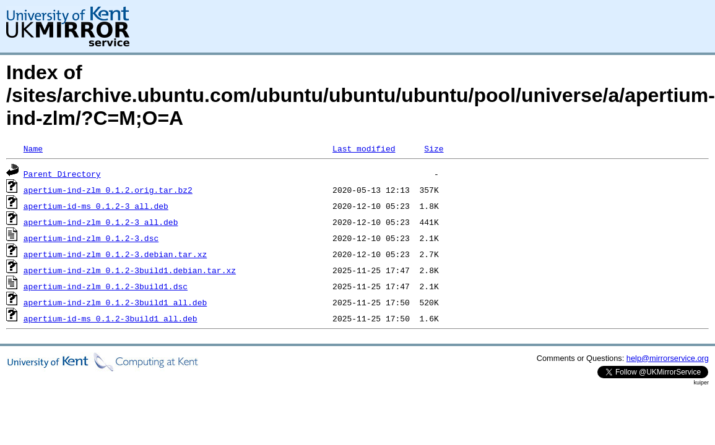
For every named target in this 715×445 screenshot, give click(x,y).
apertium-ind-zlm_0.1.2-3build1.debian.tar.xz (130, 270)
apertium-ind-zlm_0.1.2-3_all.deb (101, 221)
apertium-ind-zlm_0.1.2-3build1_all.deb (115, 302)
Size (433, 148)
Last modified (363, 148)
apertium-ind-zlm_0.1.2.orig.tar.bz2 (108, 189)
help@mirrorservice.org (667, 358)
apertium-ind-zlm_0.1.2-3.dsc (91, 238)
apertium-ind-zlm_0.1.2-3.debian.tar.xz (115, 254)
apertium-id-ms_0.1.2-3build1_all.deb (110, 318)
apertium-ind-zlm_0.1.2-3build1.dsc (106, 286)
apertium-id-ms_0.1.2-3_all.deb (96, 205)
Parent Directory (62, 173)
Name (33, 148)
